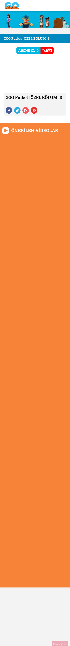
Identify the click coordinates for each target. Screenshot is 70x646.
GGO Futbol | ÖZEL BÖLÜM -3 (27, 38)
